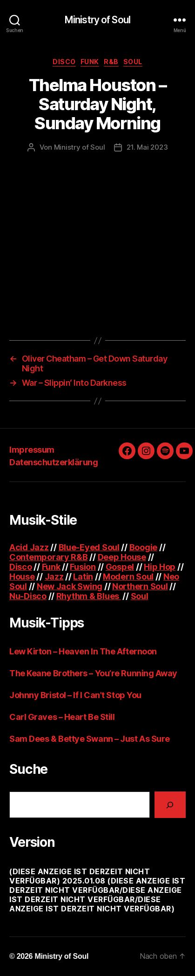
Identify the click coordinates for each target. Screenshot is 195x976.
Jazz (54, 576)
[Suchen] (170, 804)
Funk (90, 62)
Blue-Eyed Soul (89, 547)
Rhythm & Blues (88, 596)
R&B (111, 62)
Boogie (143, 547)
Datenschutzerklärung (53, 462)
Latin (83, 576)
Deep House (122, 557)
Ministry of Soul (97, 20)
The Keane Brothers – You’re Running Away (93, 673)
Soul (132, 62)
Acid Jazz (29, 547)
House (22, 576)
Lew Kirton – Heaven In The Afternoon (83, 651)
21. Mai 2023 (147, 147)
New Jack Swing (69, 586)
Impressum (31, 450)
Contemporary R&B (48, 557)
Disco (64, 62)
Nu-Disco (28, 596)
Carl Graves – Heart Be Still (61, 717)
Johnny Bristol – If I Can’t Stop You (75, 695)
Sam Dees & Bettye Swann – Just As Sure (89, 739)
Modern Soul (128, 576)
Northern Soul (140, 586)
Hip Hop (159, 567)
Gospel (120, 567)
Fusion (82, 567)
